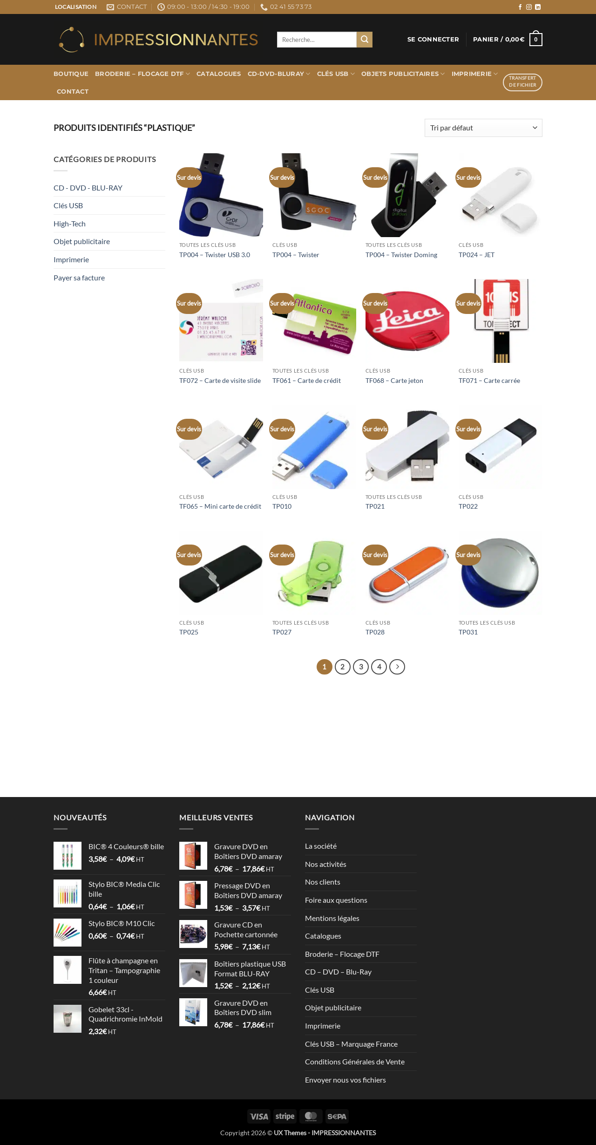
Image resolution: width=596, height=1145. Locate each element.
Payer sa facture (79, 277)
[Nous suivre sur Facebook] (520, 7)
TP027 (281, 632)
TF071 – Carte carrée (489, 380)
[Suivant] (397, 667)
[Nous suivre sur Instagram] (529, 7)
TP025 (188, 632)
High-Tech (70, 223)
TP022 (468, 506)
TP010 (281, 506)
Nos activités (325, 863)
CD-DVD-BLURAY (279, 73)
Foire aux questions (336, 899)
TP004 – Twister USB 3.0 (214, 255)
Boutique (71, 73)
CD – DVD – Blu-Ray (338, 971)
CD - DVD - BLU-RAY (88, 187)
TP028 (375, 632)
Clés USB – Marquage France (351, 1043)
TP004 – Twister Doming (401, 255)
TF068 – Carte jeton (394, 380)
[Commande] (483, 128)
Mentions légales (332, 917)
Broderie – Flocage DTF (142, 73)
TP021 (375, 506)
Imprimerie (475, 73)
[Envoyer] (364, 40)
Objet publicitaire (82, 241)
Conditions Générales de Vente (355, 1061)
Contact (72, 91)
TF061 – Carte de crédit (306, 380)
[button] (433, 39)
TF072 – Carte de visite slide (220, 380)
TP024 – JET (476, 255)
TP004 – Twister (295, 255)
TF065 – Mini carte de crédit (220, 506)
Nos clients (322, 881)
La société (321, 845)
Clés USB (336, 73)
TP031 (468, 632)
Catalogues (218, 73)
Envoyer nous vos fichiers (345, 1079)
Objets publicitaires (403, 73)
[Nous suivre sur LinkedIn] (538, 7)
